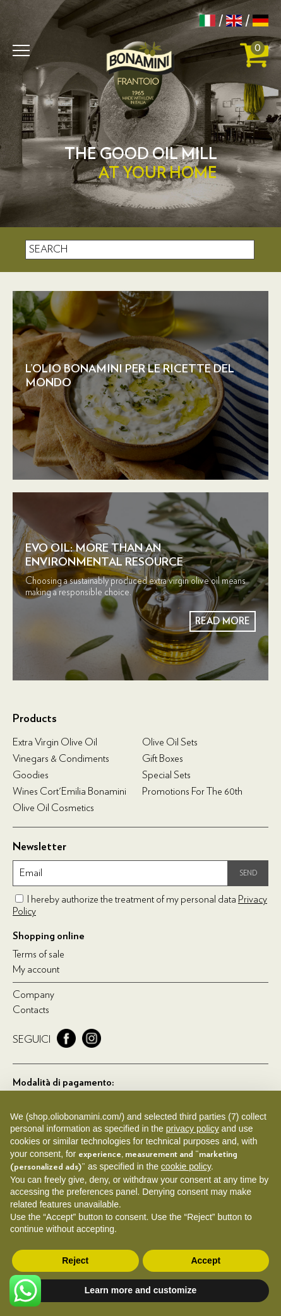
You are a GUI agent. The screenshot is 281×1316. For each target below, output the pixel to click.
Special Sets (166, 775)
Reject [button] (75, 1260)
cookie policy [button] (186, 1166)
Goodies (31, 775)
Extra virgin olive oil (55, 742)
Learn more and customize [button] (140, 1290)
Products (35, 719)
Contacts (31, 1010)
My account (36, 969)
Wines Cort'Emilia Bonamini (69, 791)
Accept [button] (205, 1260)
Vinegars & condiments (61, 759)
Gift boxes (162, 759)
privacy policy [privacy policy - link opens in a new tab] (192, 1128)
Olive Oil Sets (170, 742)
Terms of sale (38, 954)
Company (33, 995)
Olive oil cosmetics (53, 808)
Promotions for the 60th (192, 791)
